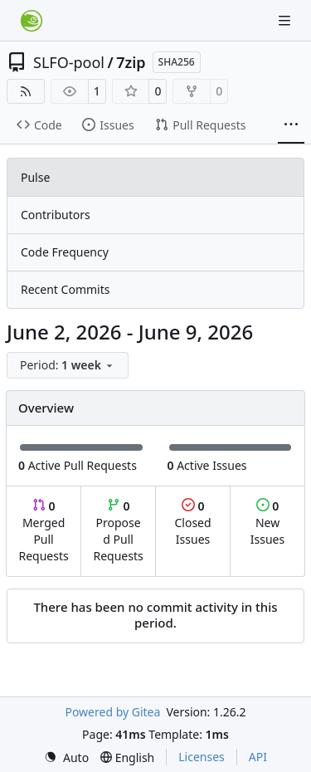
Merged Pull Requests (43, 531)
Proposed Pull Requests (118, 531)
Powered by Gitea (112, 712)
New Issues (267, 522)
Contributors (55, 214)
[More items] (291, 125)
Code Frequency (65, 252)
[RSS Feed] (26, 91)
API (258, 757)
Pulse (35, 177)
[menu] (68, 365)
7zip (130, 62)
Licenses (201, 757)
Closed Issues (192, 522)
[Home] (31, 21)
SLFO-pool (68, 62)
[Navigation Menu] (286, 20)
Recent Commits (65, 289)
